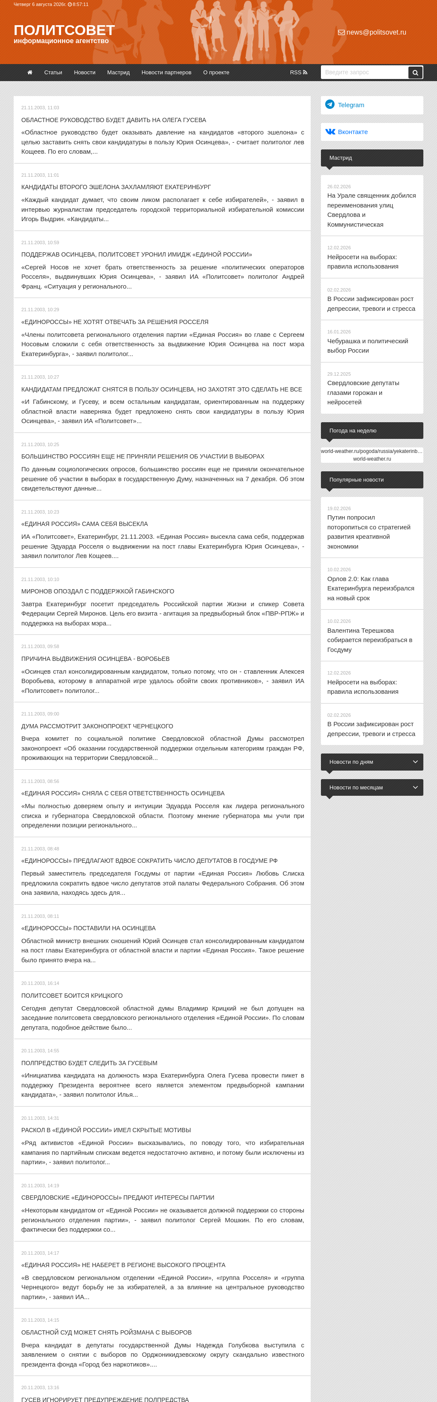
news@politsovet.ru (372, 32)
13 (218, 1297)
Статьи (53, 72)
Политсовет (64, 30)
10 (169, 1297)
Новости (84, 72)
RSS (298, 72)
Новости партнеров (167, 72)
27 (249, 1297)
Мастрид (118, 72)
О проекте (216, 72)
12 (201, 1297)
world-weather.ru (372, 417)
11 (185, 1297)
